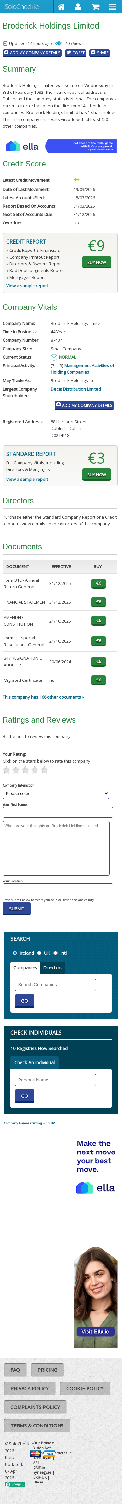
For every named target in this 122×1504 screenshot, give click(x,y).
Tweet (79, 52)
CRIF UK (40, 1477)
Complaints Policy (35, 1407)
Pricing (47, 1370)
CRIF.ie (39, 1467)
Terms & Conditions (36, 1425)
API (36, 1462)
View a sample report (27, 286)
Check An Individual (34, 1062)
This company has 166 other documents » (43, 697)
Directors (52, 968)
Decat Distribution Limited (76, 389)
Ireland (27, 953)
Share (102, 52)
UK (47, 953)
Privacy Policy (29, 1388)
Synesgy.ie (42, 1472)
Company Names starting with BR (29, 1123)
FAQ (15, 1370)
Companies (25, 968)
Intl (63, 953)
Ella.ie (38, 1482)
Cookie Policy (84, 1388)
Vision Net (42, 1447)
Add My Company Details (35, 52)
